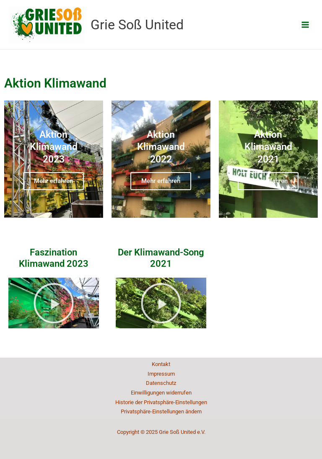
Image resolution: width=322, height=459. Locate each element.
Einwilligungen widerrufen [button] (161, 392)
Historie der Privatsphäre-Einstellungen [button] (161, 402)
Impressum (161, 374)
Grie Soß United (137, 25)
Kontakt (161, 364)
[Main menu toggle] (305, 24)
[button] (54, 303)
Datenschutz (161, 383)
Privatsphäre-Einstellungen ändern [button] (161, 411)
